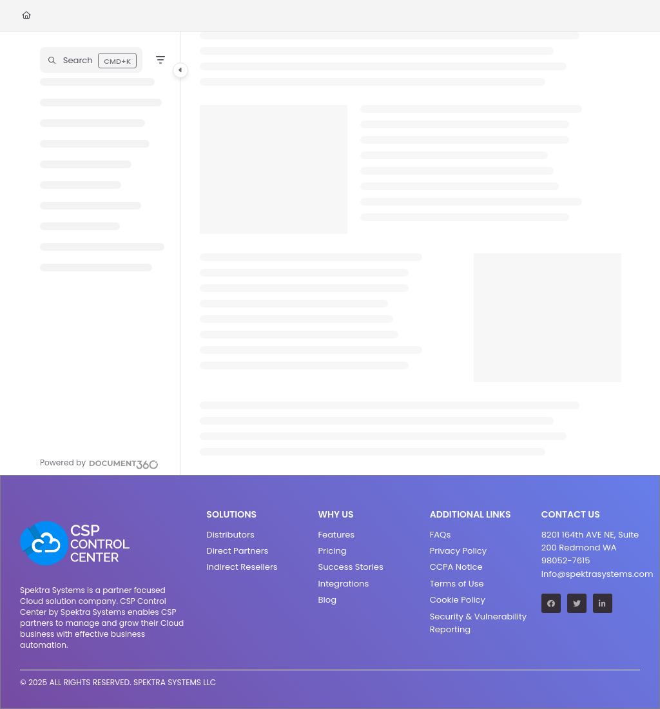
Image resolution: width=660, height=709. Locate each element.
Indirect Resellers (241, 567)
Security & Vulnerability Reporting (478, 623)
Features (336, 535)
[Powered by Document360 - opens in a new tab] (99, 463)
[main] (410, 253)
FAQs (440, 535)
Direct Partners (237, 551)
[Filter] (160, 60)
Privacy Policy (458, 551)
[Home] (26, 16)
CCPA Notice (456, 567)
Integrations (343, 584)
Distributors (230, 535)
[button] (91, 60)
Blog (327, 600)
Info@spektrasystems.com (590, 574)
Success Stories (350, 567)
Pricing (332, 551)
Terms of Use (457, 584)
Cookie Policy (457, 600)
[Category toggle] (180, 70)
